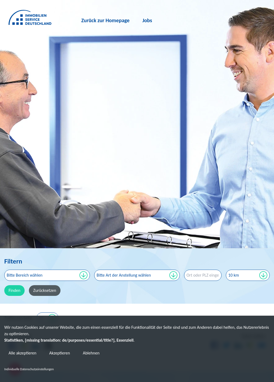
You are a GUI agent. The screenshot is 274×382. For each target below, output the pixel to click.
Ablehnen (91, 353)
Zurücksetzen (44, 290)
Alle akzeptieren (22, 353)
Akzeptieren (59, 353)
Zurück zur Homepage (105, 20)
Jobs (147, 20)
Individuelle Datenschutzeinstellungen (29, 369)
